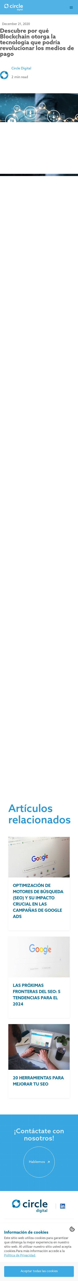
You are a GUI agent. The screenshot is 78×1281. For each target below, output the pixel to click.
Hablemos (40, 1162)
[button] (71, 7)
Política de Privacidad (19, 1255)
